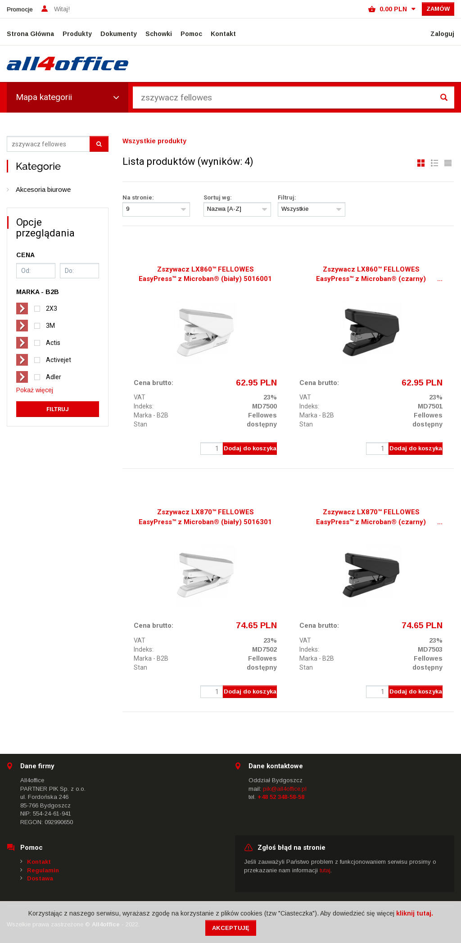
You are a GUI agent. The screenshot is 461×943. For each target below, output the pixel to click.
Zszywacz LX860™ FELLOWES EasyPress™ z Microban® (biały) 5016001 (205, 274)
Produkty (77, 33)
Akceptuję (230, 928)
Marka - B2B (151, 415)
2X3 (51, 308)
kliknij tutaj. (414, 913)
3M (50, 325)
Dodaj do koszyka (250, 448)
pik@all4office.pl (285, 788)
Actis (53, 342)
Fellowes (262, 415)
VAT (139, 397)
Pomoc (191, 33)
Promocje (19, 9)
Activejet (58, 359)
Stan (140, 424)
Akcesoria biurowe (43, 189)
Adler (53, 377)
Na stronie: (138, 197)
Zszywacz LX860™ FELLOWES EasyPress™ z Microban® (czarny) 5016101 (371, 275)
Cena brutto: (153, 383)
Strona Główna (30, 33)
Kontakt (223, 33)
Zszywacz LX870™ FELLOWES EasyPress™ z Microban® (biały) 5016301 (205, 517)
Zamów (438, 8)
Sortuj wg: (217, 197)
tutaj (325, 870)
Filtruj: (287, 197)
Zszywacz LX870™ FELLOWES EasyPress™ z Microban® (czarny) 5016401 (371, 518)
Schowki (158, 33)
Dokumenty (118, 33)
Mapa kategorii (67, 97)
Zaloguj (442, 33)
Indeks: (144, 406)
